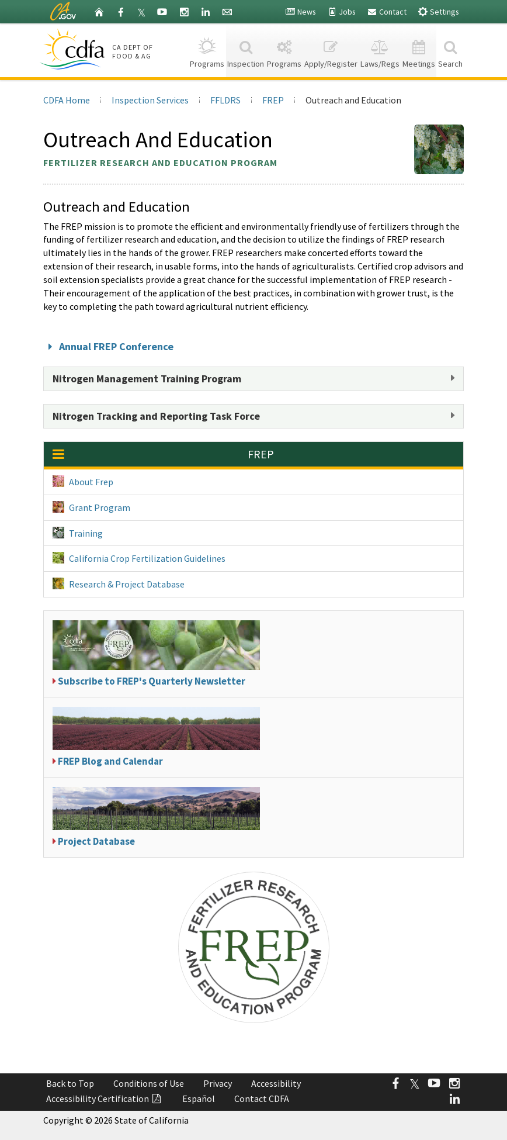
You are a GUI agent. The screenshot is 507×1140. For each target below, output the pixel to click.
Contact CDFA (261, 1098)
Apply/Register (331, 50)
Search (450, 50)
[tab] (253, 379)
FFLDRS (225, 100)
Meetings (418, 50)
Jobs (341, 11)
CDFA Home (66, 100)
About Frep (83, 481)
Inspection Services (150, 100)
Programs (207, 50)
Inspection (246, 50)
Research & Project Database (119, 584)
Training (78, 533)
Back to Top (70, 1083)
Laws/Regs (380, 50)
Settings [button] (438, 11)
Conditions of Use (148, 1083)
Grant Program (91, 507)
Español (198, 1098)
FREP (273, 100)
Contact (387, 11)
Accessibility (276, 1083)
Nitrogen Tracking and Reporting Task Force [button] (156, 416)
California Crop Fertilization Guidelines (139, 558)
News (300, 11)
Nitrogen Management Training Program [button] (147, 378)
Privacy (217, 1083)
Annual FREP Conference (108, 346)
